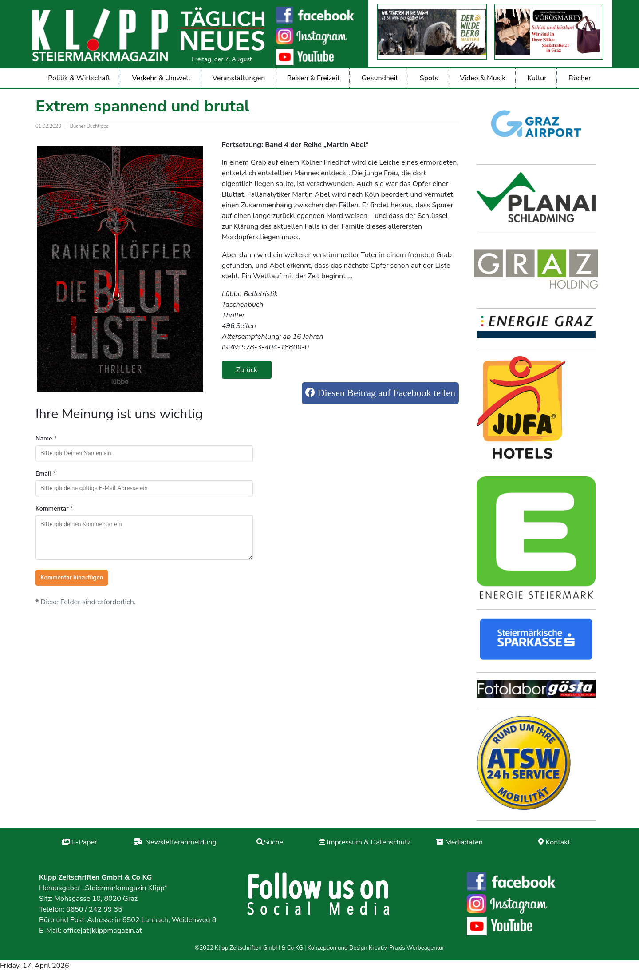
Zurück (246, 370)
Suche (273, 842)
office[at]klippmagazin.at (102, 930)
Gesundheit (380, 78)
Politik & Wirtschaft (79, 78)
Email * (46, 473)
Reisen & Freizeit (313, 78)
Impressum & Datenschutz (368, 842)
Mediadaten (464, 842)
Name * (46, 438)
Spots (429, 78)
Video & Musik (482, 78)
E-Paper (84, 842)
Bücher (579, 78)
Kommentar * (54, 508)
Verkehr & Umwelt (161, 78)
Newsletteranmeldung (180, 842)
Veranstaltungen (239, 78)
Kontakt (557, 842)
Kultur (537, 78)
